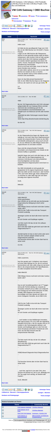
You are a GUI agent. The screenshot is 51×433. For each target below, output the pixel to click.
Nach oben (5, 91)
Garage (31, 16)
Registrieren (27, 21)
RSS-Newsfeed (17, 21)
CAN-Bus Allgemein (37, 407)
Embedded (33, 429)
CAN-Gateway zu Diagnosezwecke (22, 416)
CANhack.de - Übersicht (9, 28)
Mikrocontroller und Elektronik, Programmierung (40, 416)
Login (34, 21)
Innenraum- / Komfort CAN (39, 413)
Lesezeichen (23, 16)
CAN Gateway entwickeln (24, 407)
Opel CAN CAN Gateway (24, 413)
